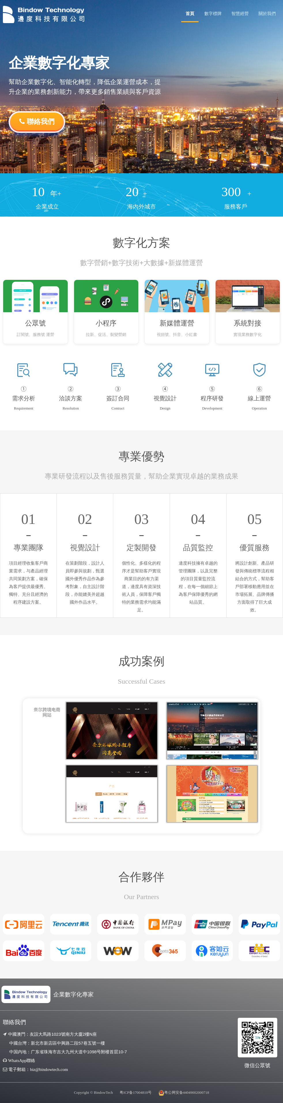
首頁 (190, 13)
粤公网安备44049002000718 (186, 1092)
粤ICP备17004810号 (136, 1092)
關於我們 (267, 13)
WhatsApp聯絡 (21, 1060)
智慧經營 (240, 13)
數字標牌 (213, 13)
